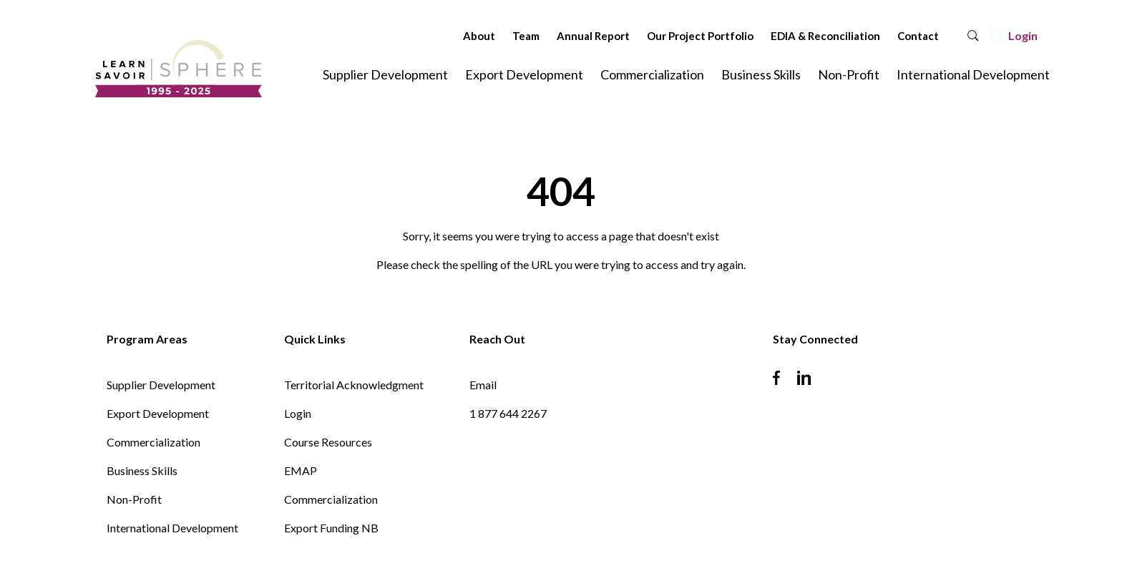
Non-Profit (848, 74)
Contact (879, 35)
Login (297, 413)
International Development (973, 74)
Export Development (524, 74)
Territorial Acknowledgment (354, 384)
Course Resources (328, 442)
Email (483, 384)
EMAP (300, 470)
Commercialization (652, 74)
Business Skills (761, 74)
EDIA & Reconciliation (786, 35)
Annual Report (554, 35)
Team (487, 35)
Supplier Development (385, 74)
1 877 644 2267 (508, 413)
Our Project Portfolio (661, 35)
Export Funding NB (331, 528)
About (440, 35)
